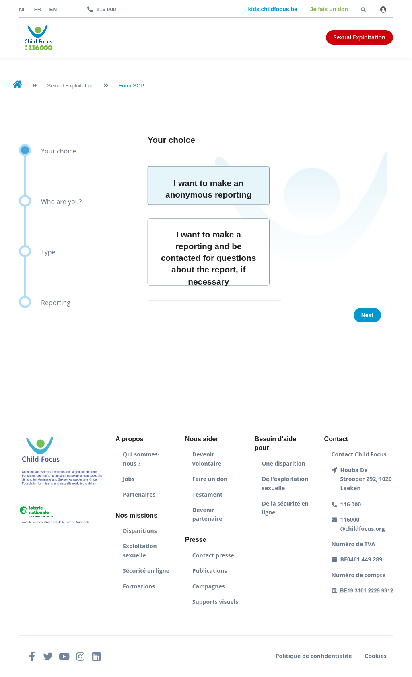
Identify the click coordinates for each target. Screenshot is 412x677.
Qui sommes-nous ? (141, 458)
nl (22, 9)
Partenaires (139, 494)
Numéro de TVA (353, 544)
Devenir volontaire (206, 458)
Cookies (376, 656)
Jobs (128, 479)
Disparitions (140, 531)
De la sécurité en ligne (285, 507)
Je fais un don (329, 9)
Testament (207, 494)
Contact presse (213, 555)
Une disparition (283, 463)
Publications (209, 570)
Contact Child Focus (359, 454)
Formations (139, 586)
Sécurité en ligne (146, 570)
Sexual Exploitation (359, 37)
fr (37, 9)
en (53, 9)
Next (367, 315)
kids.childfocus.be (272, 9)
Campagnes (208, 586)
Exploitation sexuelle (140, 550)
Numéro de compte (359, 575)
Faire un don (209, 479)
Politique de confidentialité (314, 656)
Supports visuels (215, 601)
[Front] (38, 38)
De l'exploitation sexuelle (285, 483)
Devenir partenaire (207, 514)
